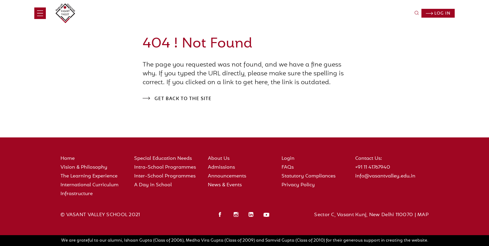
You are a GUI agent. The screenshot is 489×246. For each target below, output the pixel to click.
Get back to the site (183, 99)
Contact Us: (368, 158)
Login (288, 158)
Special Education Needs (163, 158)
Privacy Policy (298, 185)
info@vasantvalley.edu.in (385, 176)
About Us (219, 158)
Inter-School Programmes (165, 176)
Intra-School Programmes (165, 167)
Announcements (227, 176)
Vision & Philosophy (83, 167)
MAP (423, 215)
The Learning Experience (88, 176)
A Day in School (153, 185)
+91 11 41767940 (372, 167)
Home (67, 158)
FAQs (288, 167)
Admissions (221, 167)
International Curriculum (89, 185)
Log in (438, 14)
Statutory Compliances (309, 176)
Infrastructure (76, 193)
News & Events (225, 185)
